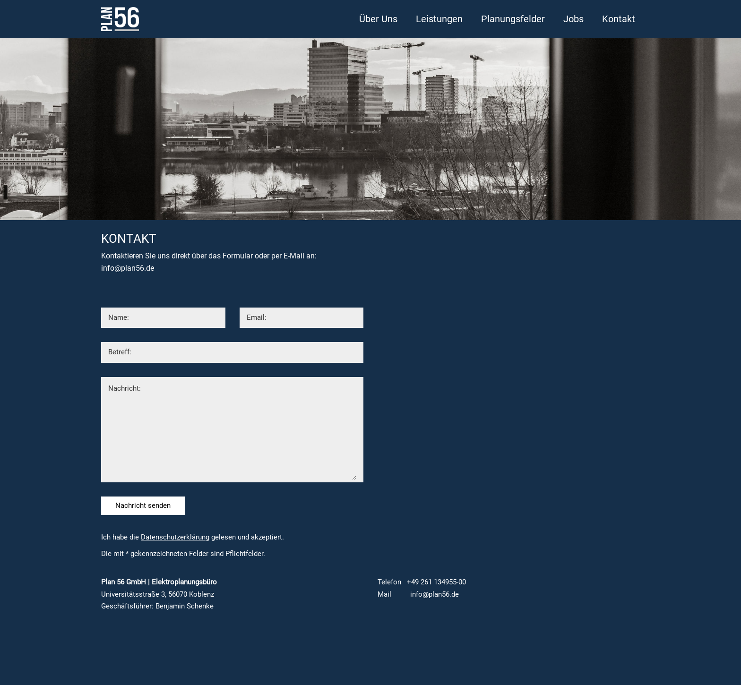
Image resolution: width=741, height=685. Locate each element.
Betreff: (119, 352)
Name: (118, 317)
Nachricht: (124, 388)
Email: (257, 317)
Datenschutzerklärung (175, 537)
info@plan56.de (127, 268)
